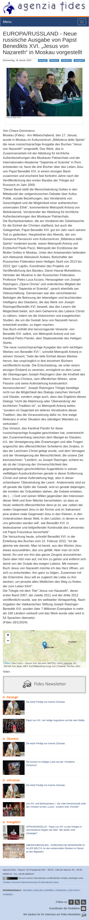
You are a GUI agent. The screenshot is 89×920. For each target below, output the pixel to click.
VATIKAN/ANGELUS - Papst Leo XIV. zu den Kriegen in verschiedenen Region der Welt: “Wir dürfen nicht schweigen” (54, 829)
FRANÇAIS (61, 890)
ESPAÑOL (49, 890)
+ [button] (8, 635)
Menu (7, 22)
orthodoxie (66, 60)
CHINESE (7, 894)
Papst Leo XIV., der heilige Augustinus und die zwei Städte (55, 720)
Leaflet (7, 663)
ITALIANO (27, 890)
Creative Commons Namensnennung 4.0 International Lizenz (31, 882)
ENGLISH (38, 890)
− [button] (8, 641)
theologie (43, 60)
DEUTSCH (74, 890)
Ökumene (54, 60)
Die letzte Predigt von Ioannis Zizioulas (45, 702)
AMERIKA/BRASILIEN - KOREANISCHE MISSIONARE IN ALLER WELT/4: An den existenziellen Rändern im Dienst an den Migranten (55, 848)
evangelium (79, 60)
